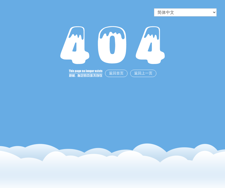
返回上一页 (143, 73)
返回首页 (116, 73)
